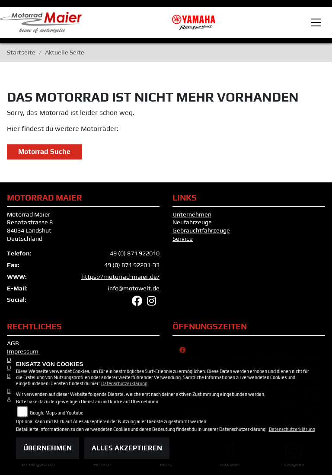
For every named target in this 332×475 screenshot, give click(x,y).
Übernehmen (47, 448)
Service (182, 238)
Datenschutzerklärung (124, 383)
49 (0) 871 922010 (135, 253)
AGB (13, 343)
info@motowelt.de (134, 288)
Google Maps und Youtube (56, 412)
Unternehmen (191, 214)
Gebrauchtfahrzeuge (201, 230)
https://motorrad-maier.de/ (120, 276)
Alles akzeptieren (127, 448)
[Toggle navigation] (316, 22)
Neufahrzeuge (192, 222)
